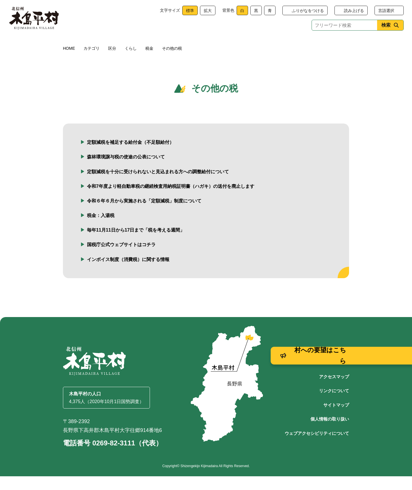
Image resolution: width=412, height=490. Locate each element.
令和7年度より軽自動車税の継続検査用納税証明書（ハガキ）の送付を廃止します (170, 200)
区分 (112, 62)
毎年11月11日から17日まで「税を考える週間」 (136, 243)
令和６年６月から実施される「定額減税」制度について (144, 214)
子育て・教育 (169, 43)
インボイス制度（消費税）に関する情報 (128, 273)
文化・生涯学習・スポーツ (269, 43)
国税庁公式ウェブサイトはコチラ (121, 258)
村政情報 (328, 43)
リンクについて (334, 404)
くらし (84, 43)
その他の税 (172, 62)
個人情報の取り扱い (329, 432)
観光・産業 (212, 43)
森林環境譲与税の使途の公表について (126, 170)
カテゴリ (92, 62)
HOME (69, 62)
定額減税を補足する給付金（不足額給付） (130, 156)
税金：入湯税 (100, 229)
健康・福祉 (126, 43)
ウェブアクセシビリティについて (317, 447)
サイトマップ (336, 418)
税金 (149, 62)
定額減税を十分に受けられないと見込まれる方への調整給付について (158, 185)
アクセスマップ (334, 390)
